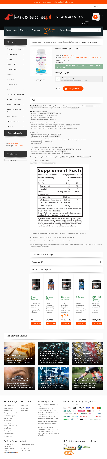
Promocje (36, 30)
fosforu (57, 136)
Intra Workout (12, 69)
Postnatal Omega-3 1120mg (89, 42)
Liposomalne (12, 84)
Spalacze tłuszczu (13, 104)
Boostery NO (11, 64)
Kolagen (10, 74)
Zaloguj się (86, 21)
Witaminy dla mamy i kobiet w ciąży (67, 42)
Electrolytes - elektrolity (66, 298)
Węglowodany (12, 116)
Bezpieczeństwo (9, 433)
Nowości (24, 30)
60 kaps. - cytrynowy (67, 78)
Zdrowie (10, 126)
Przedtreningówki (14, 99)
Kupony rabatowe (9, 431)
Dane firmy (24, 405)
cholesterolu (51, 113)
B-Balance (80, 297)
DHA (72, 157)
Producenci (11, 30)
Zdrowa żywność (13, 121)
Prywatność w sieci (10, 405)
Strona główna (36, 42)
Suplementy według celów (14, 110)
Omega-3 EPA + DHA (49, 42)
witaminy (69, 149)
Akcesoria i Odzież (14, 49)
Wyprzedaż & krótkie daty (49, 31)
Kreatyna (10, 79)
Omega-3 (33, 111)
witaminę (74, 108)
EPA (63, 157)
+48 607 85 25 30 (13, 143)
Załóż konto (85, 24)
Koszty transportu (9, 416)
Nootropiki (11, 89)
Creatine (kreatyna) (35, 298)
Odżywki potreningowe (15, 94)
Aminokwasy (12, 54)
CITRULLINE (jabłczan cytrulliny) (96, 299)
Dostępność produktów (11, 413)
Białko (9, 59)
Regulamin (7, 428)
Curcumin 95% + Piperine (49, 299)
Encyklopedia (66, 30)
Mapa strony (8, 436)
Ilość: (58, 88)
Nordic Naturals (69, 55)
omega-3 (90, 106)
